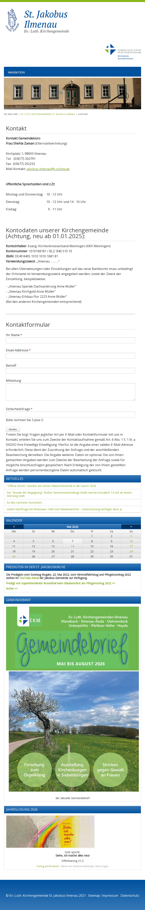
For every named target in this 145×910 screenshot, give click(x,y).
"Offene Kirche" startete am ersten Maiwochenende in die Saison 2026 (51, 486)
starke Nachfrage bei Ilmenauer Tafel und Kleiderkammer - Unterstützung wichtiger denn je (64, 509)
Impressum (110, 895)
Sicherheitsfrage (19, 409)
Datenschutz (130, 895)
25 (13, 556)
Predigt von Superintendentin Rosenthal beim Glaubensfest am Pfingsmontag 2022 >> (60, 583)
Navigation (16, 72)
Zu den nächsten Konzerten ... (25, 502)
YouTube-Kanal (29, 578)
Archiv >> (12, 588)
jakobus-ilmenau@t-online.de (47, 169)
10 (131, 541)
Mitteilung (13, 380)
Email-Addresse (18, 350)
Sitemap (94, 895)
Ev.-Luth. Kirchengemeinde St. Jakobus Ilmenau (48, 114)
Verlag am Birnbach (48, 866)
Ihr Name (14, 335)
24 (131, 551)
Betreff (11, 365)
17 (131, 546)
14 (72, 546)
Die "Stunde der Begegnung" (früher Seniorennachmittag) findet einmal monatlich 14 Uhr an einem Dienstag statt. (69, 494)
